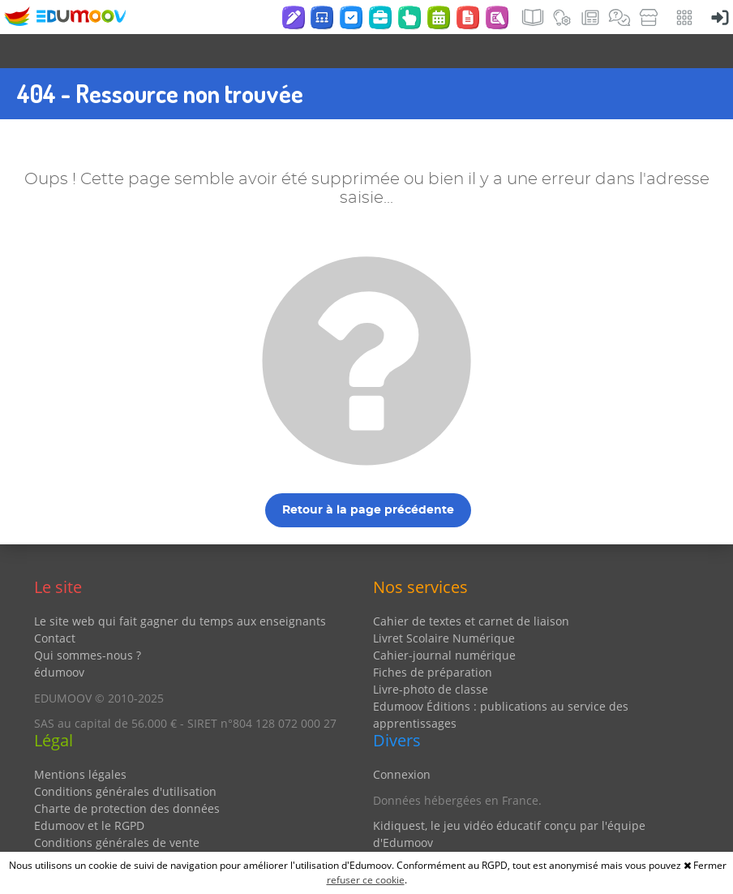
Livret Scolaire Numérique (444, 604)
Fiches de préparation (432, 638)
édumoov (59, 638)
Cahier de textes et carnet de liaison (471, 587)
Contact (54, 604)
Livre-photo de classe (430, 655)
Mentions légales (80, 740)
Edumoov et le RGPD (89, 791)
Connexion (402, 740)
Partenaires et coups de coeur (454, 834)
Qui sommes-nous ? (87, 621)
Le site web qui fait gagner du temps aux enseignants (180, 587)
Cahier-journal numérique (444, 621)
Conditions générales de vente (116, 808)
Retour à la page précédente (368, 476)
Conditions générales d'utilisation (125, 757)
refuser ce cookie (366, 880)
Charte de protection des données (127, 774)
